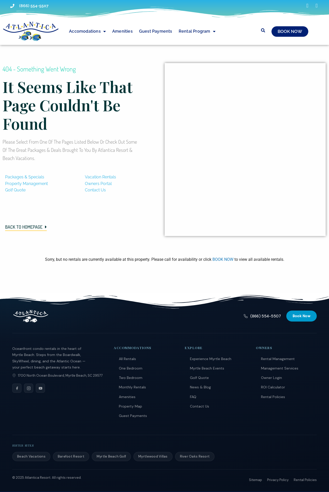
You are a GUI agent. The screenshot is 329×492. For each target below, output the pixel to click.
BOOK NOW (222, 259)
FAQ (193, 397)
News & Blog (200, 387)
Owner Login (271, 377)
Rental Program (197, 31)
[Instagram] (28, 388)
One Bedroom (130, 368)
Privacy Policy (278, 480)
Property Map (130, 406)
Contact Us (199, 406)
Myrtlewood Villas (152, 456)
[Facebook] (16, 388)
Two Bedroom (130, 377)
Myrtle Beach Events (207, 368)
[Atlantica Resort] (30, 316)
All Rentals (127, 358)
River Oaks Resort (195, 456)
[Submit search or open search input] (263, 30)
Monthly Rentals (132, 387)
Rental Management (278, 358)
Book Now (301, 316)
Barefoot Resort (71, 456)
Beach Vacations (31, 456)
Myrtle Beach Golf (111, 456)
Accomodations (87, 31)
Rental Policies (273, 397)
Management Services (279, 368)
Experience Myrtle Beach (210, 358)
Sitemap (255, 480)
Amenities (122, 31)
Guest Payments (155, 31)
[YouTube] (40, 388)
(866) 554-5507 (262, 316)
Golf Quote (199, 377)
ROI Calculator (273, 387)
